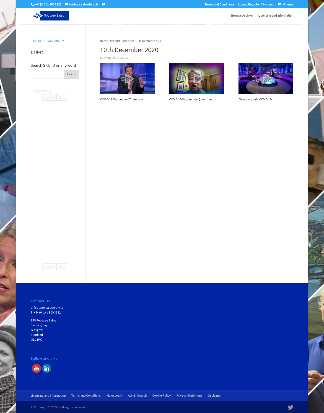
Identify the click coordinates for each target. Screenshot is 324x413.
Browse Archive (242, 16)
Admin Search (137, 395)
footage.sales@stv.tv (48, 308)
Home (104, 41)
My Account (114, 395)
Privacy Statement (189, 395)
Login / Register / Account (256, 4)
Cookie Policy (161, 395)
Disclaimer (214, 395)
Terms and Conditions (219, 4)
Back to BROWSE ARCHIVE (48, 41)
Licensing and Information (275, 16)
